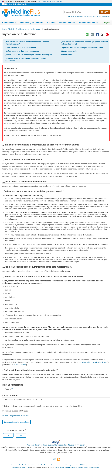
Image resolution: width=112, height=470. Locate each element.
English (107, 23)
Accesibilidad (48, 465)
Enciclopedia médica (88, 23)
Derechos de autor (24, 465)
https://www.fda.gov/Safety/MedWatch (93, 362)
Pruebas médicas (67, 23)
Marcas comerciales (69, 51)
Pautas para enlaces (59, 465)
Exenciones (14, 465)
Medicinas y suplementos (32, 23)
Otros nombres (67, 55)
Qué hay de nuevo (90, 16)
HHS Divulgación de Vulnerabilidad (90, 465)
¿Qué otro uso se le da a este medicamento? (22, 51)
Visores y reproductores (72, 465)
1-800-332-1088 (20, 365)
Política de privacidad (37, 465)
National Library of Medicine (20, 467)
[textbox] (81, 12)
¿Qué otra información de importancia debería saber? (82, 47)
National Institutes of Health (92, 467)
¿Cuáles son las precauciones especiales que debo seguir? (28, 55)
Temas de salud (9, 23)
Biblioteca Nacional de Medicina (16, 4)
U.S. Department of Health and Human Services (69, 467)
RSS (57, 459)
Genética (51, 23)
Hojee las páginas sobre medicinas (15, 416)
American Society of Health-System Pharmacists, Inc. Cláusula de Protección (56, 445)
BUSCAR (104, 12)
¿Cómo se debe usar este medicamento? (21, 47)
